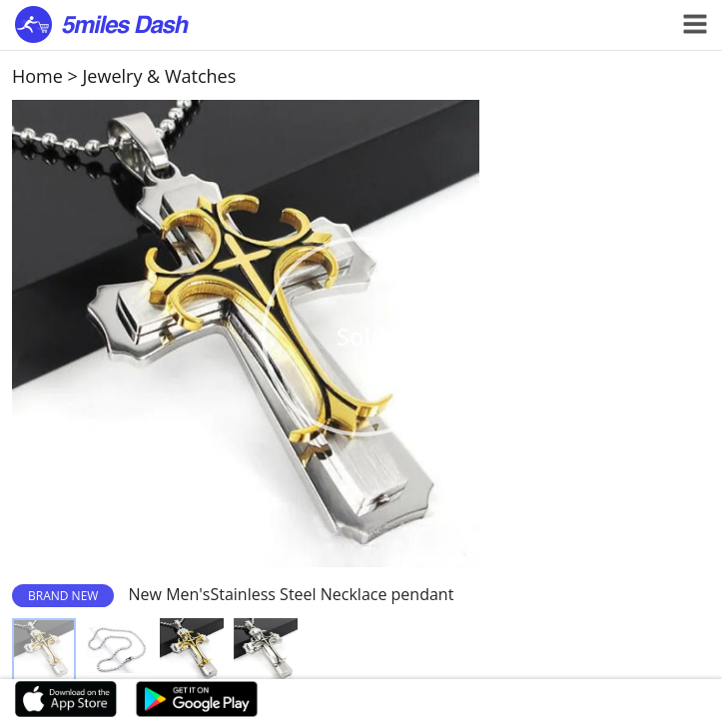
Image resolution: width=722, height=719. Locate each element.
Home (37, 76)
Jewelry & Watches (160, 76)
